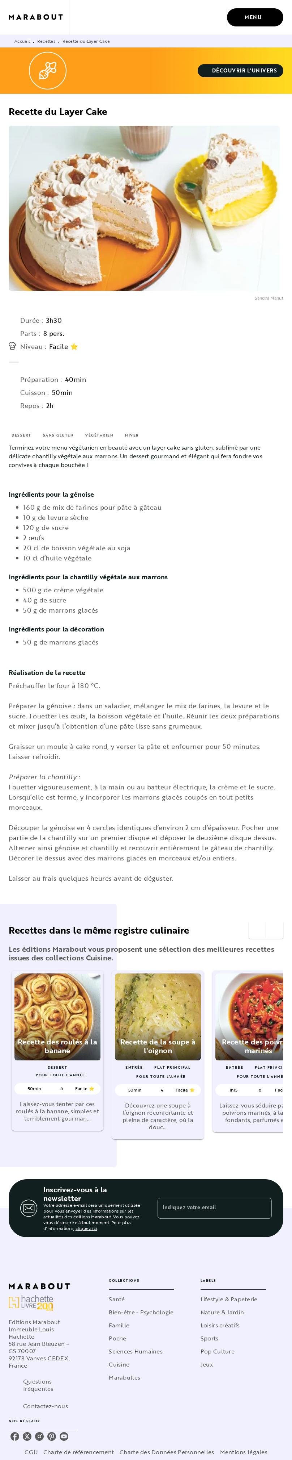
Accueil (22, 41)
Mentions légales (243, 1452)
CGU (31, 1452)
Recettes (46, 41)
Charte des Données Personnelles (167, 1452)
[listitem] (15, 1436)
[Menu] (255, 17)
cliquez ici (86, 1228)
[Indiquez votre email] (206, 1208)
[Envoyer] (263, 1208)
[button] (241, 70)
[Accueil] (39, 17)
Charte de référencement (78, 1452)
